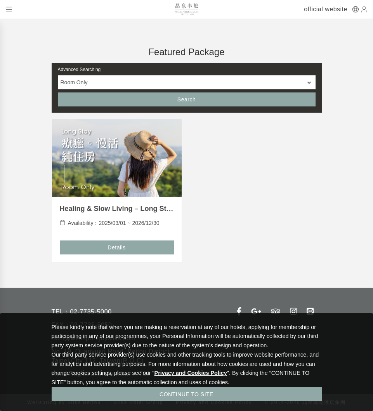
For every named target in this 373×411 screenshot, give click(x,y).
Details (116, 247)
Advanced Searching (79, 69)
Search (186, 99)
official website (325, 9)
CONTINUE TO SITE (186, 394)
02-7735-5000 (90, 311)
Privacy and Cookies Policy (190, 373)
